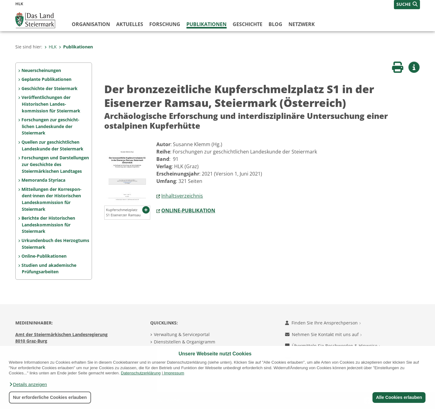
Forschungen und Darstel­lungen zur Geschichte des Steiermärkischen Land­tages (55, 164)
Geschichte (247, 24)
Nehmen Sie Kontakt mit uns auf (323, 334)
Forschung (164, 24)
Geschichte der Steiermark (49, 88)
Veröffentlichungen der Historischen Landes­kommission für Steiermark (50, 103)
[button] (28, 384)
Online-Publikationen (44, 256)
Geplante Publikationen (46, 79)
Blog (275, 24)
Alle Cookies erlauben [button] (399, 397)
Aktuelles (129, 24)
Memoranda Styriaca (43, 180)
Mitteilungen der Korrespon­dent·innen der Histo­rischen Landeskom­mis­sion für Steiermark (51, 199)
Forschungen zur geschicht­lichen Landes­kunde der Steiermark (50, 126)
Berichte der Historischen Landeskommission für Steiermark (48, 224)
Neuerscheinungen (41, 70)
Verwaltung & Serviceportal (182, 334)
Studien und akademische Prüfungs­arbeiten (48, 268)
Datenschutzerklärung (141, 373)
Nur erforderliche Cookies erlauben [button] (50, 397)
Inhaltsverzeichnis (182, 195)
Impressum (174, 373)
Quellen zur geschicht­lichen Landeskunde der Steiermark (52, 145)
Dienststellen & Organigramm (184, 342)
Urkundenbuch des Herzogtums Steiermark (55, 243)
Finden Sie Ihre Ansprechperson (323, 323)
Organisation (91, 24)
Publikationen (206, 24)
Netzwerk (301, 24)
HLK (50, 47)
